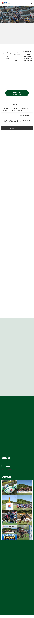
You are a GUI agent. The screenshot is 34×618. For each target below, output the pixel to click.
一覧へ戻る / (17, 128)
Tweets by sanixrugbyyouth (9, 469)
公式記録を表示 (17, 93)
